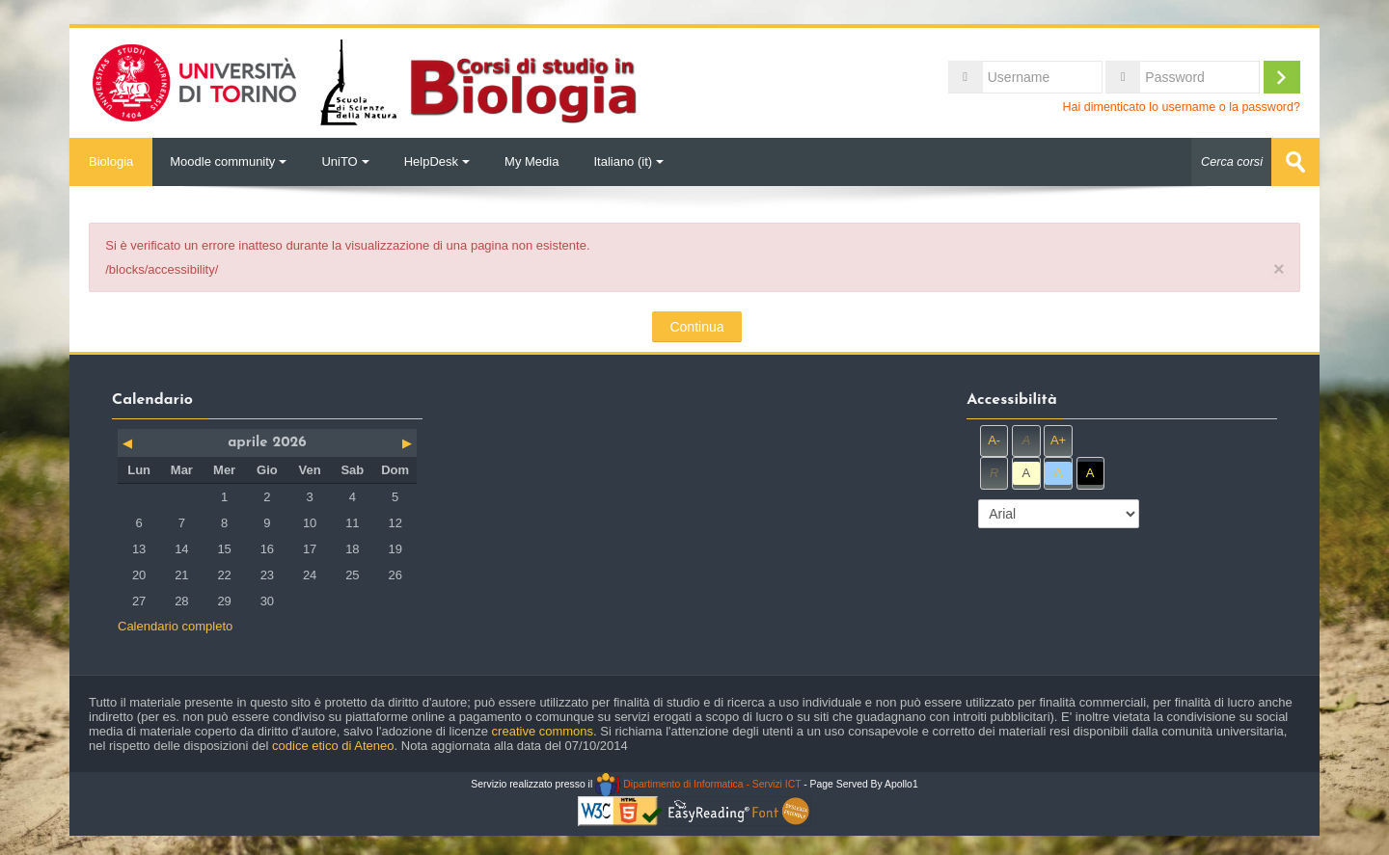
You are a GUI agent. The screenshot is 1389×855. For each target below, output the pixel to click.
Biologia (111, 161)
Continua (696, 326)
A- (994, 440)
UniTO (344, 161)
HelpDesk (437, 161)
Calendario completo (175, 626)
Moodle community (228, 161)
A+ (1058, 440)
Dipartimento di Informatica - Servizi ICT (698, 784)
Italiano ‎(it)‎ (628, 161)
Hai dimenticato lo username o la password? (1181, 107)
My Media (531, 161)
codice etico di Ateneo (333, 745)
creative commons (542, 731)
